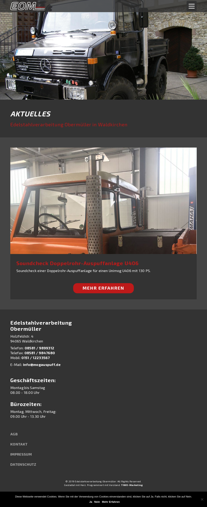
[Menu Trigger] (192, 6)
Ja (90, 501)
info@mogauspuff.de (42, 364)
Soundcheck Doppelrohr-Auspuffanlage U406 (77, 263)
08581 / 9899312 (39, 348)
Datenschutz (23, 464)
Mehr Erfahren (103, 287)
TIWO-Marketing (132, 485)
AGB (14, 434)
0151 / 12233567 (35, 357)
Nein (97, 501)
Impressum (21, 454)
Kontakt (18, 444)
